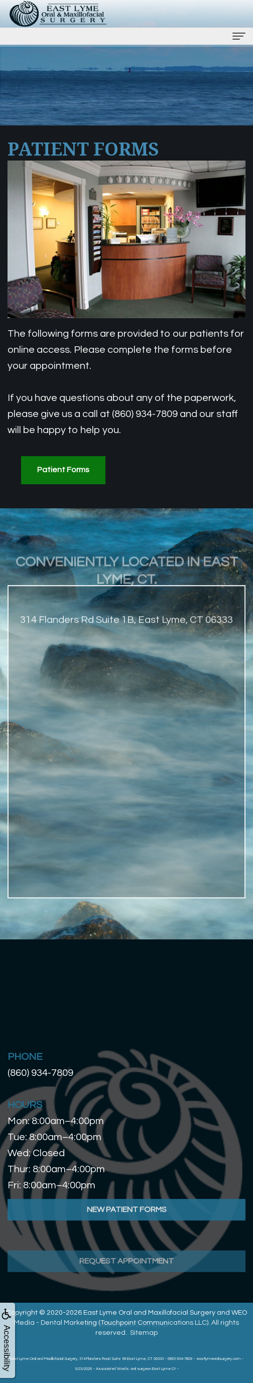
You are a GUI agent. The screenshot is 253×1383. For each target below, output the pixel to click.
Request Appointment (126, 1290)
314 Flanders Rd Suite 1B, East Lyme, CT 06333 (126, 638)
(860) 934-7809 (40, 1073)
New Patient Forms (127, 1227)
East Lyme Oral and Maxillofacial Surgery (149, 1312)
